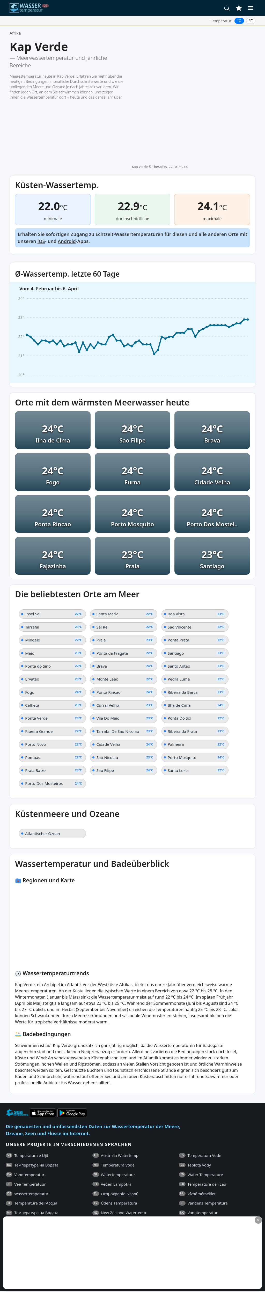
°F (251, 21)
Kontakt (139, 1210)
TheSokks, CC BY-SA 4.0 (170, 43)
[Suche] (227, 8)
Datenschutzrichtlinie (107, 1210)
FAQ (9, 1210)
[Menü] (250, 8)
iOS (41, 172)
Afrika (15, 33)
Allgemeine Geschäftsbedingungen (50, 1210)
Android (67, 172)
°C (239, 21)
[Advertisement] (126, 1252)
